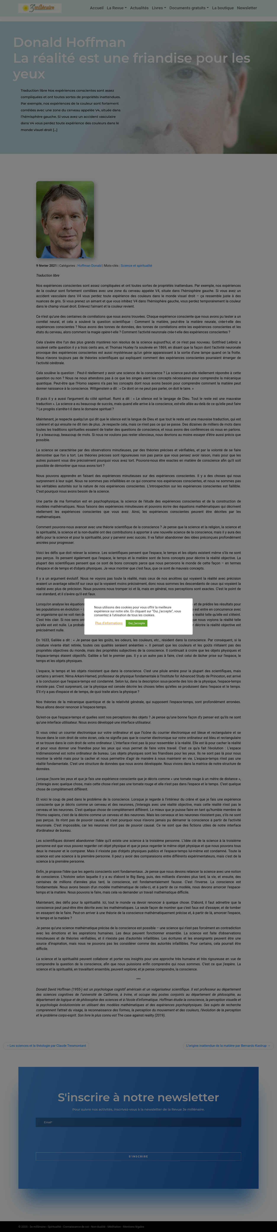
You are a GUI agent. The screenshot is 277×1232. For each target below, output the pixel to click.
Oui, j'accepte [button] (136, 623)
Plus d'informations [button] (108, 623)
